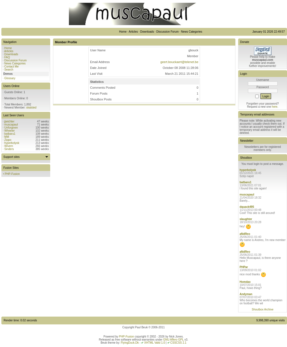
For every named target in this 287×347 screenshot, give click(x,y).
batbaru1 (9, 133)
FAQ (7, 57)
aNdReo (245, 233)
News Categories (15, 63)
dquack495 (247, 206)
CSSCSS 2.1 (178, 342)
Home (8, 48)
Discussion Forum (15, 60)
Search (8, 69)
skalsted (31, 107)
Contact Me (11, 66)
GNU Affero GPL (173, 339)
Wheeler (9, 130)
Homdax (245, 281)
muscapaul (11, 124)
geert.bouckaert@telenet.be (179, 62)
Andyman (246, 294)
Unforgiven (11, 127)
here (275, 106)
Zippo (7, 139)
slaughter (246, 219)
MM (6, 136)
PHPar (244, 267)
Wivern (8, 146)
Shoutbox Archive (263, 309)
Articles (8, 51)
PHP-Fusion (12, 173)
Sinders (9, 149)
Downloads (11, 54)
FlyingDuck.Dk (130, 342)
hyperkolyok (11, 142)
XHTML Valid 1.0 (154, 342)
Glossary (9, 78)
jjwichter (9, 121)
